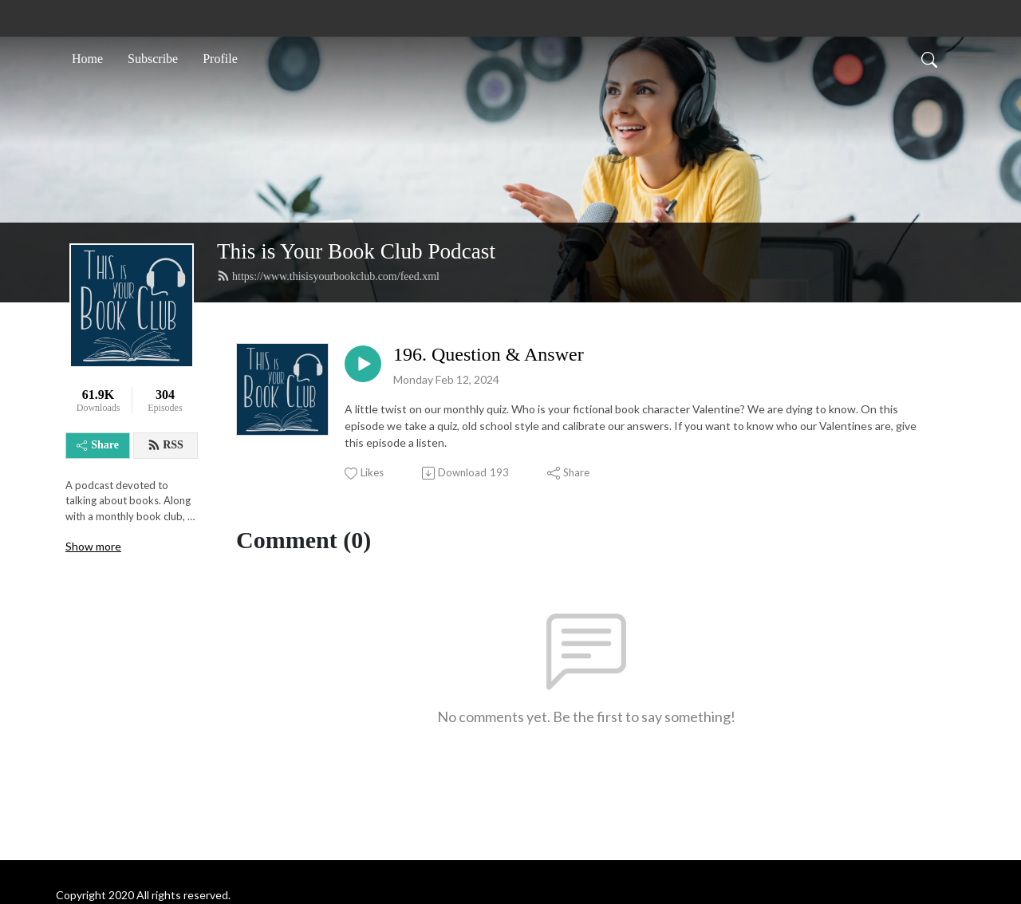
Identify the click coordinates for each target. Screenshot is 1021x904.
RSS (165, 445)
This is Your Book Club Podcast (356, 251)
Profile (220, 58)
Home (87, 58)
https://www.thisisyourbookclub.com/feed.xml (328, 276)
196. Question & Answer (488, 354)
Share (98, 445)
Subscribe (153, 58)
